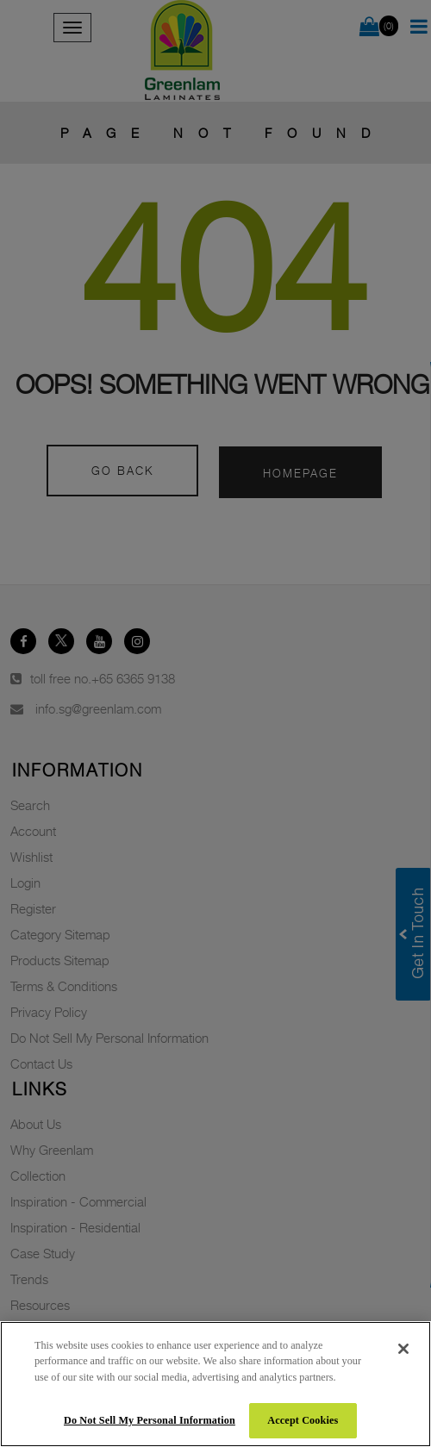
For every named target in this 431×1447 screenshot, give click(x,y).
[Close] (403, 1349)
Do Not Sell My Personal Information (149, 1420)
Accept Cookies (302, 1420)
